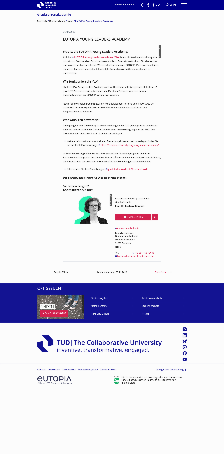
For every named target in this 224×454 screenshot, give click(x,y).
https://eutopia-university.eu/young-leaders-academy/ (130, 210)
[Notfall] (143, 5)
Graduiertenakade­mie (54, 15)
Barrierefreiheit (108, 435)
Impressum (54, 435)
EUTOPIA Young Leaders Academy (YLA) (96, 122)
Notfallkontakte (99, 371)
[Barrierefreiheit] (148, 5)
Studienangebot (99, 363)
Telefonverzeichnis (152, 363)
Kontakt (41, 435)
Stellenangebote (150, 371)
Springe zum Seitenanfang (170, 435)
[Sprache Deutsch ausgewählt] (156, 5)
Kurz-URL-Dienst (100, 379)
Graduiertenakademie (127, 294)
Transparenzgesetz (88, 435)
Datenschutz (69, 435)
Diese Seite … (162, 337)
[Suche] (171, 5)
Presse (145, 379)
